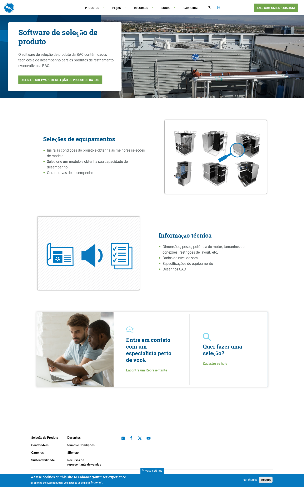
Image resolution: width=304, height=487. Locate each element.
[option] (216, 157)
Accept (266, 479)
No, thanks (250, 479)
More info (97, 482)
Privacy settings (152, 470)
